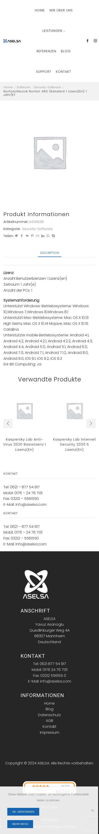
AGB (49, 720)
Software (23, 87)
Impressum (49, 732)
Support (43, 71)
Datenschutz (49, 715)
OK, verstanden (23, 811)
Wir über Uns (61, 10)
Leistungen (53, 30)
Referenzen (46, 51)
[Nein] (92, 810)
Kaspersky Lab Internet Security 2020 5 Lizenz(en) (74, 444)
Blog (66, 51)
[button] (8, 423)
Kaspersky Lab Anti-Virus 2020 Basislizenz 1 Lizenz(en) (24, 444)
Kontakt (63, 71)
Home (40, 10)
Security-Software (47, 87)
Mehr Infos (20, 824)
